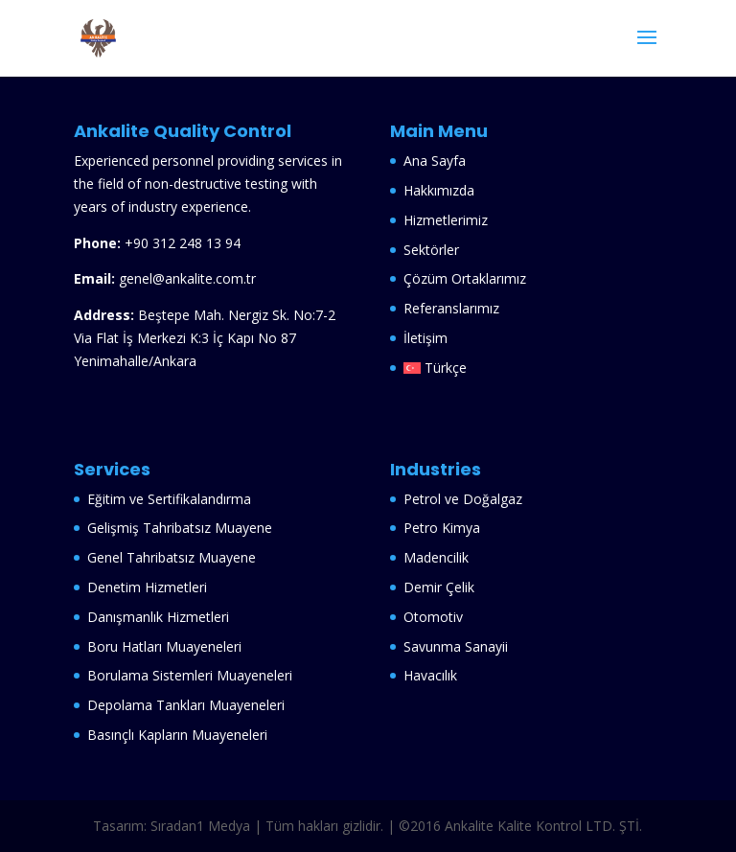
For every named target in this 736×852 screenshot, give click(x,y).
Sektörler (431, 250)
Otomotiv (435, 617)
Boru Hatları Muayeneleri (164, 646)
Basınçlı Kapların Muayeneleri (177, 734)
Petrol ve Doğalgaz (464, 499)
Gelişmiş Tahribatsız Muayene (179, 527)
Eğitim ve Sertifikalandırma (169, 499)
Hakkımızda (438, 190)
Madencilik (437, 557)
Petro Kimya (443, 527)
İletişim (425, 338)
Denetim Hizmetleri (147, 587)
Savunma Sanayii (457, 646)
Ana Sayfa (434, 160)
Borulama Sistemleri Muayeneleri (189, 675)
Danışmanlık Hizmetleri (160, 617)
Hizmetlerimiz (445, 220)
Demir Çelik (440, 587)
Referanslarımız (451, 308)
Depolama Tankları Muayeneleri (187, 705)
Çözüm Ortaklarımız (464, 278)
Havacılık (432, 675)
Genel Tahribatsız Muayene (171, 557)
